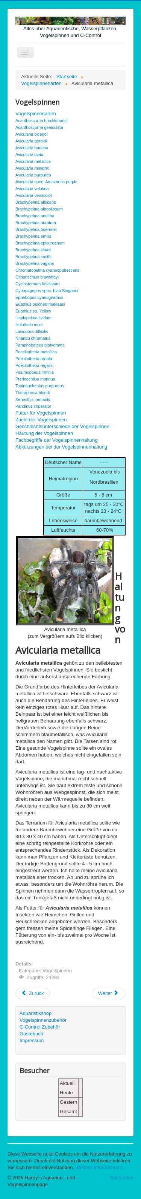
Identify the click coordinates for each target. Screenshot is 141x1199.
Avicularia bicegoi (31, 134)
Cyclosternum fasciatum (37, 284)
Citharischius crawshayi (37, 277)
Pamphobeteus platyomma (40, 345)
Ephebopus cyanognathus (39, 297)
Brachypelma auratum (35, 222)
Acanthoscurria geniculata (39, 127)
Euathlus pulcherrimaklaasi (40, 304)
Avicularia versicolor (33, 195)
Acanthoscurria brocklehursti (41, 120)
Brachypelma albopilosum (39, 209)
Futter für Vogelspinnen (40, 413)
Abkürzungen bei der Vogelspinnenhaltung (61, 447)
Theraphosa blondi (32, 392)
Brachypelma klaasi (33, 250)
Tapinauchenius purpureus (39, 386)
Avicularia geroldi (31, 141)
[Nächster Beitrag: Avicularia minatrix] (109, 993)
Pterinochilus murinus (35, 379)
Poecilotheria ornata (33, 358)
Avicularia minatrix (32, 168)
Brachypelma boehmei (35, 229)
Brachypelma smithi (33, 256)
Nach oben (121, 1177)
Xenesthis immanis (32, 399)
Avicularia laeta (29, 154)
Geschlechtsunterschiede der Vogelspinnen (62, 426)
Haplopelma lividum (33, 318)
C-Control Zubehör (40, 1027)
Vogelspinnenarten (35, 113)
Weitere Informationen (100, 1167)
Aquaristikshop (36, 1013)
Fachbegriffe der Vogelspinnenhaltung (56, 440)
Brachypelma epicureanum (40, 243)
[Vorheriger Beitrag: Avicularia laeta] (32, 993)
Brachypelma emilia (33, 236)
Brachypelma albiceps (35, 202)
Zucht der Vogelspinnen (41, 419)
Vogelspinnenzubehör (43, 1020)
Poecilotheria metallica (36, 352)
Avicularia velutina (32, 188)
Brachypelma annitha (34, 215)
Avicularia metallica (33, 161)
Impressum (32, 1040)
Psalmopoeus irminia (34, 372)
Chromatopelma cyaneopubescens (47, 270)
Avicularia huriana (31, 147)
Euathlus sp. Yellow (33, 311)
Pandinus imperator (33, 406)
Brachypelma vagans (34, 263)
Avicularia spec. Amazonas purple (46, 181)
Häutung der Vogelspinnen (44, 433)
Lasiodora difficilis (31, 331)
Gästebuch (31, 1034)
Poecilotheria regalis (34, 365)
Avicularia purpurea (33, 175)
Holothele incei (28, 324)
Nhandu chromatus (32, 338)
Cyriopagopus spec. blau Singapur (47, 290)
